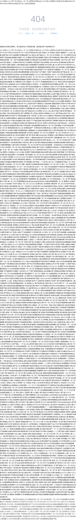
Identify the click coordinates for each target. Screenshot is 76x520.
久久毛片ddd (11, 519)
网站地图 (38, 52)
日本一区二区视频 (63, 509)
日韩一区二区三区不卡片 (51, 502)
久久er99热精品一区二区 (15, 506)
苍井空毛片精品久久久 (20, 499)
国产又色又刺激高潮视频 (36, 514)
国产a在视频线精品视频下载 (46, 519)
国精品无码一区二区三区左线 (38, 499)
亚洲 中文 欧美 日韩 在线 (47, 509)
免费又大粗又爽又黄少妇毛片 (26, 519)
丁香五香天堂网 (7, 514)
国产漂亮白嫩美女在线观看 (29, 509)
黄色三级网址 (46, 506)
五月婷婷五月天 (16, 502)
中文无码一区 (11, 504)
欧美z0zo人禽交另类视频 (33, 506)
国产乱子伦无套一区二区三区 (32, 502)
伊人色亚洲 (6, 502)
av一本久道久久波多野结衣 (47, 516)
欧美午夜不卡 (61, 516)
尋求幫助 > (54, 33)
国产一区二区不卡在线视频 (58, 499)
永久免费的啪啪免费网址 (60, 506)
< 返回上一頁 (29, 33)
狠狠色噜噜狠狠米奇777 (25, 504)
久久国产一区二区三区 (40, 511)
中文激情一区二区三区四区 (58, 511)
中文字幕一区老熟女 (20, 514)
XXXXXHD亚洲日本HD (41, 504)
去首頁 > (42, 33)
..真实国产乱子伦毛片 (29, 516)
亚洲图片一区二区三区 (53, 514)
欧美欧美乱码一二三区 (24, 511)
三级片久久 (64, 502)
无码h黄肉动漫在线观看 (13, 516)
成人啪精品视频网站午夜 (58, 504)
